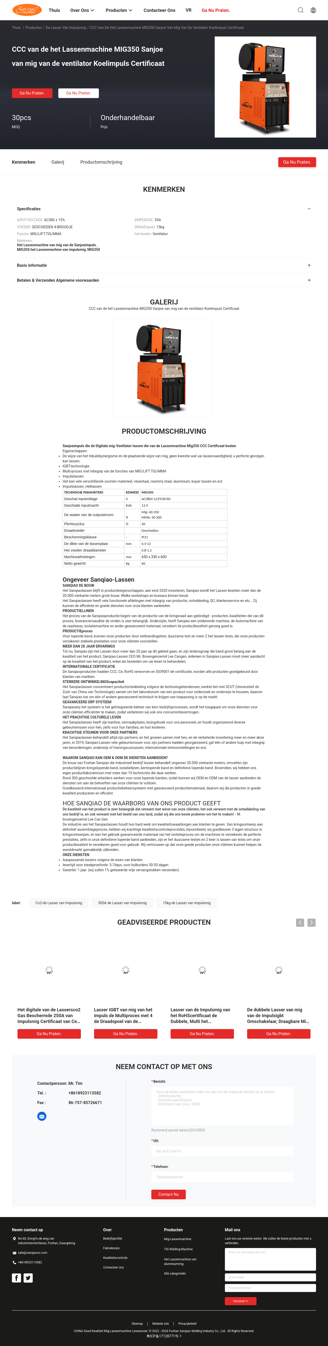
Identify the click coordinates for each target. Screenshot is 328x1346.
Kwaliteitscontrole (115, 1258)
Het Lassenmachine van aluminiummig (180, 1262)
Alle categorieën (175, 1273)
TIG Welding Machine (178, 1249)
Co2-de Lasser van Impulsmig (58, 903)
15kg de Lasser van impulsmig (187, 903)
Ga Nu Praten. (32, 93)
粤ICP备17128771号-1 (164, 1336)
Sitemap (137, 1323)
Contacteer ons (113, 1267)
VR (188, 10)
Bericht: (159, 1081)
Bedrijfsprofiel (112, 1238)
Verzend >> (240, 1301)
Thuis (16, 28)
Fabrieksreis (111, 1248)
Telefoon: (160, 1167)
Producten (34, 28)
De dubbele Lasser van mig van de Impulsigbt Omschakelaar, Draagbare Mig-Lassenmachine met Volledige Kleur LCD (278, 1021)
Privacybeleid (187, 1323)
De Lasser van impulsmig (66, 28)
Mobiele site (160, 1323)
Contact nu (168, 1194)
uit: (156, 1141)
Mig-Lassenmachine (177, 1239)
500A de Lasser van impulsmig (122, 903)
